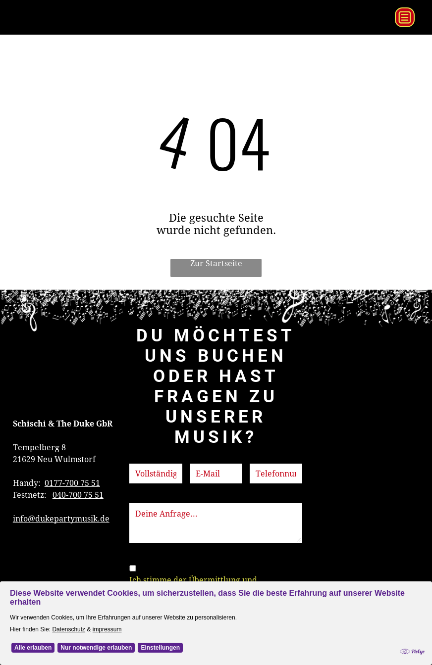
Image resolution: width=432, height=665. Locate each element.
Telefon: (265, 457)
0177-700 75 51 (72, 483)
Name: (141, 457)
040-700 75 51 (78, 495)
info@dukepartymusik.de (61, 518)
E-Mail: (203, 457)
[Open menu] (405, 17)
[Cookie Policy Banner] (216, 635)
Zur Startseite (216, 263)
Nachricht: (149, 497)
